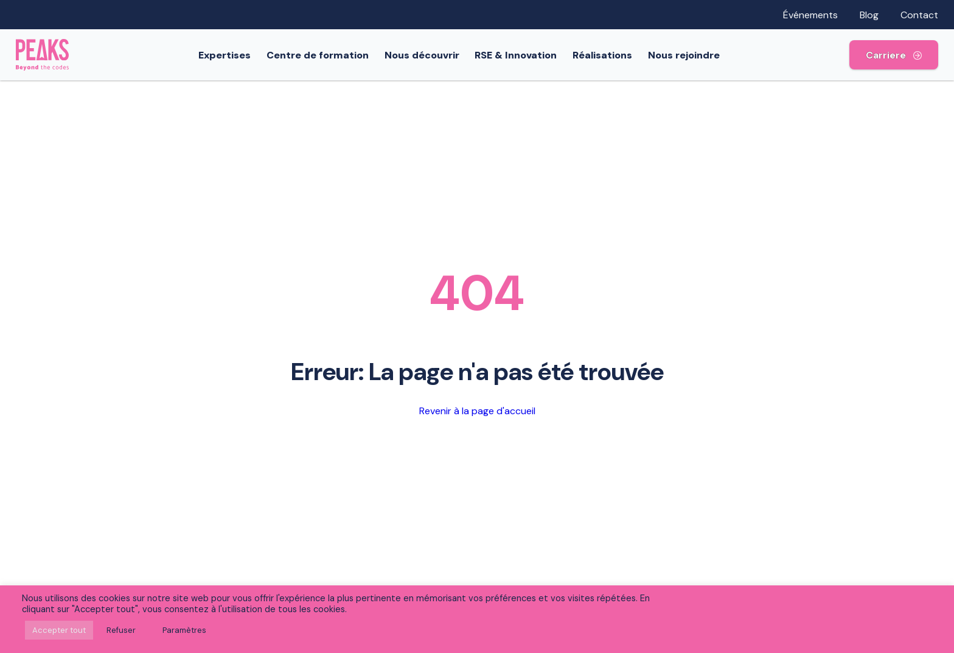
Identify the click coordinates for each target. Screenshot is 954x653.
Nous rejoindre (690, 55)
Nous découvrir (428, 55)
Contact (919, 15)
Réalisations (609, 55)
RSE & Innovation (522, 55)
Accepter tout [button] (59, 630)
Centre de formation (324, 55)
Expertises (231, 55)
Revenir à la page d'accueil (477, 410)
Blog (869, 15)
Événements (810, 15)
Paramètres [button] (184, 630)
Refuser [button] (121, 630)
